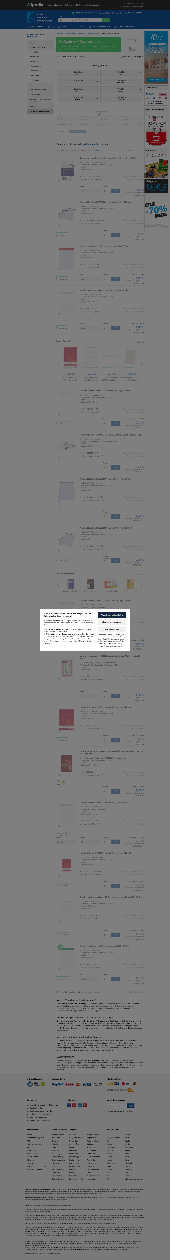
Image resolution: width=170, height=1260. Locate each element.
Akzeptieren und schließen (112, 615)
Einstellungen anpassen (112, 622)
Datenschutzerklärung (106, 647)
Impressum (118, 647)
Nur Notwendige (112, 629)
